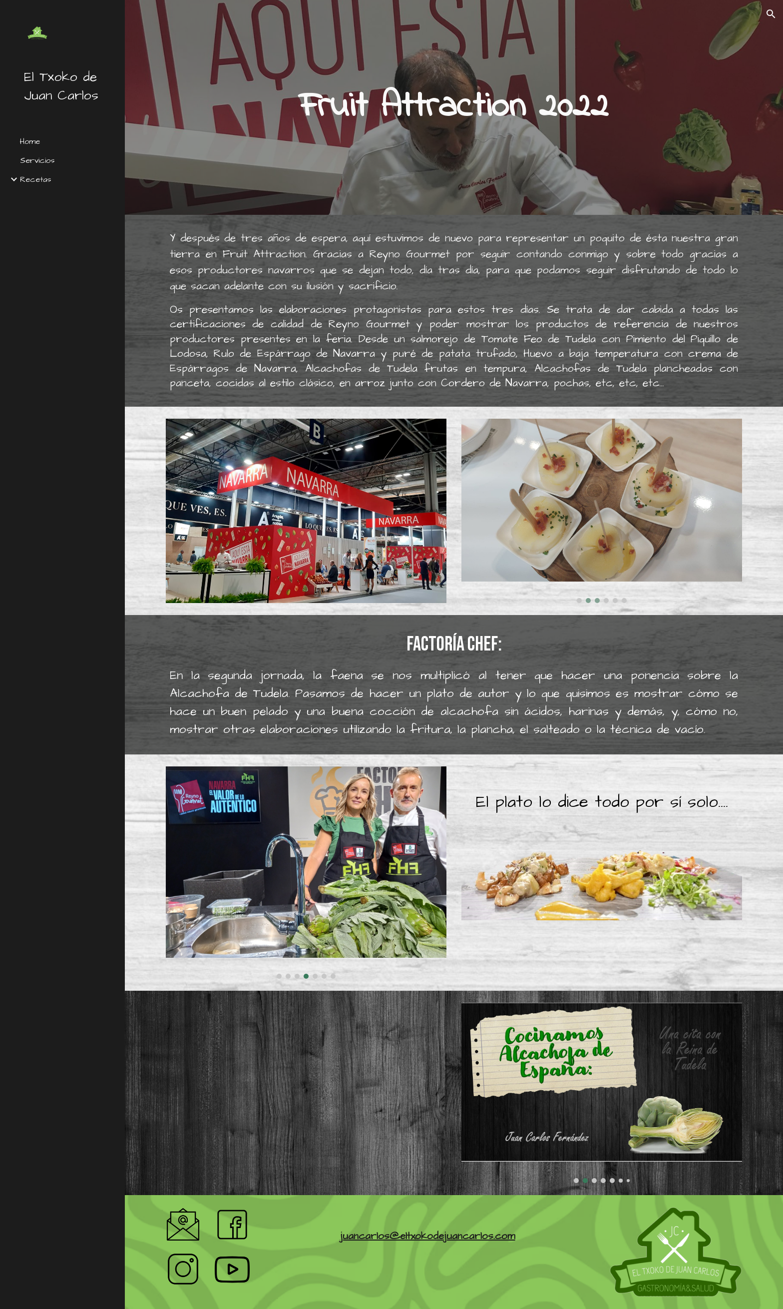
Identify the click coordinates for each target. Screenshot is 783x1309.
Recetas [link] (35, 179)
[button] (771, 14)
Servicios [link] (37, 160)
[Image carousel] (601, 511)
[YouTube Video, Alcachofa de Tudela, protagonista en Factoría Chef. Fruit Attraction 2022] (306, 1088)
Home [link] (30, 141)
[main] (454, 107)
